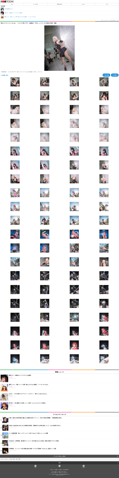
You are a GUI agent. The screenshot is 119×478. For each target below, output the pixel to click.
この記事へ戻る (4, 75)
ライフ (107, 4)
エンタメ (83, 4)
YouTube (83, 467)
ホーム (12, 4)
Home (35, 467)
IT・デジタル (35, 4)
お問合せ (51, 469)
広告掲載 (55, 469)
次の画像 (114, 75)
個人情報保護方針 (66, 469)
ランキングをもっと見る (59, 456)
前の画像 (107, 75)
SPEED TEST (59, 4)
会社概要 (60, 469)
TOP (59, 462)
